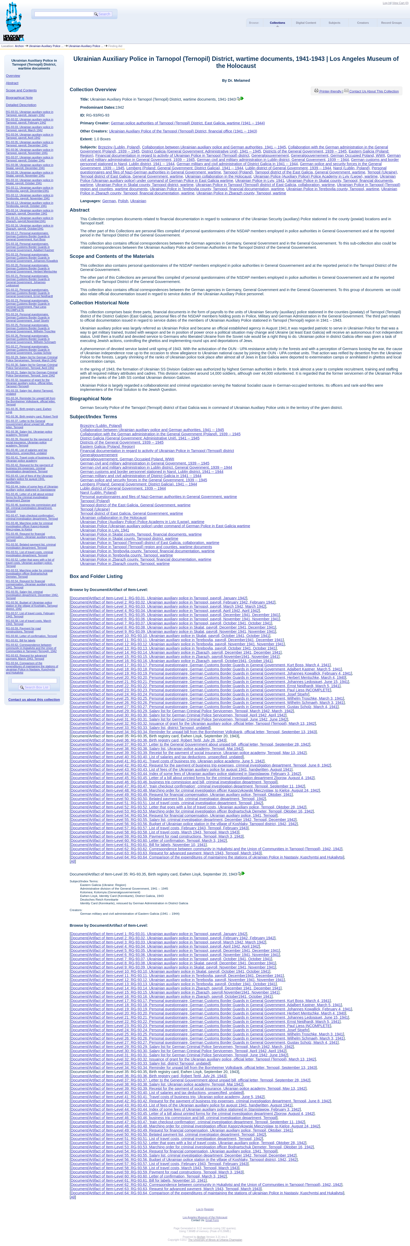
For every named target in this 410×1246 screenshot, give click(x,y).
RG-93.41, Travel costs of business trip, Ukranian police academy (30, 459)
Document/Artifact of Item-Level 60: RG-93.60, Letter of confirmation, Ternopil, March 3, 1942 (148, 840)
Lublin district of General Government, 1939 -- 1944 (288, 168)
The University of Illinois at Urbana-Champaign (215, 1239)
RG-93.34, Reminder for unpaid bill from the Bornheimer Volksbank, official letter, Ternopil (30, 401)
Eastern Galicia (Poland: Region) (107, 446)
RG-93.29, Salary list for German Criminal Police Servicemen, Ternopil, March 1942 (32, 359)
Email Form (212, 1220)
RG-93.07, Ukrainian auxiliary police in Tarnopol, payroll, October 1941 (29, 159)
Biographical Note (19, 98)
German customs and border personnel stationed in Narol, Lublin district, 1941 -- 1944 (151, 472)
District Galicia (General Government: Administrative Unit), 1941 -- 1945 (201, 151)
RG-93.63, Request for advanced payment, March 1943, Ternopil (26, 657)
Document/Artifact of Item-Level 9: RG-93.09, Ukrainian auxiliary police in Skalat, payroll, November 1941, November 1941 (173, 631)
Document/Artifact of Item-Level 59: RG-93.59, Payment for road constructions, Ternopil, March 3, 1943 (156, 836)
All (73, 861)
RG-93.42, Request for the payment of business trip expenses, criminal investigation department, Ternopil (29, 468)
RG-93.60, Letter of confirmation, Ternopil (31, 636)
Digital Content (306, 22)
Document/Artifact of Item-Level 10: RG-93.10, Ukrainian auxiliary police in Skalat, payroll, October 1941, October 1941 (170, 636)
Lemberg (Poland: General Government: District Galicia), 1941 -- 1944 (184, 168)
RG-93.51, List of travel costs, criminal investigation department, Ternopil (29, 553)
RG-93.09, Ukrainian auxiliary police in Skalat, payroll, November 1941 (29, 174)
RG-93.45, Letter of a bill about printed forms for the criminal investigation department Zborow (29, 497)
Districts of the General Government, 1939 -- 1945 (304, 151)
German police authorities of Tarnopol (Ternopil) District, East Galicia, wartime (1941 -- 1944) (188, 123)
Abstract (12, 83)
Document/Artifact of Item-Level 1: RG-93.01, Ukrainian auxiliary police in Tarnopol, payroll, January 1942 (158, 598)
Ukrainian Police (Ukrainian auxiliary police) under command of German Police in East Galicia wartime (165, 526)
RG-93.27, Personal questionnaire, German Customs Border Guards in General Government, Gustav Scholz (29, 349)
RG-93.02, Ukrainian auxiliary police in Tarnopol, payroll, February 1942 (29, 121)
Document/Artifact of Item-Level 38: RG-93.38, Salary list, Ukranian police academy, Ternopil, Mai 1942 (156, 748)
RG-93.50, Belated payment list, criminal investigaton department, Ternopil (31, 546)
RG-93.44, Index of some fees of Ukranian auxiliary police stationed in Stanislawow (32, 488)
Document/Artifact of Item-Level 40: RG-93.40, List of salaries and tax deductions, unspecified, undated (157, 757)
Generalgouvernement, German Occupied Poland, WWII (338, 155)
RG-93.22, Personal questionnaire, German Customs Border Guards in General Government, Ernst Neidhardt (29, 293)
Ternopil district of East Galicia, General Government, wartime (131, 176)
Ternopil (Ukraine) (382, 172)
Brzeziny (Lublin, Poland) (119, 147)
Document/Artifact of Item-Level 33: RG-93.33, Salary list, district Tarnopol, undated (140, 728)
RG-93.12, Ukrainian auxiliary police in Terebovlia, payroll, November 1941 (29, 197)
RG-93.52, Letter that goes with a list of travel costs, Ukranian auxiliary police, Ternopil (30, 562)
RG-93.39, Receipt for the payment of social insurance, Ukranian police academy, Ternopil (29, 442)
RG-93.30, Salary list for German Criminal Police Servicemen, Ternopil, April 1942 (32, 366)
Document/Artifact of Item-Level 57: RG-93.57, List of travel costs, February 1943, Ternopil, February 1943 (159, 828)
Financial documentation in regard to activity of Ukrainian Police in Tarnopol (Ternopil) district (172, 155)
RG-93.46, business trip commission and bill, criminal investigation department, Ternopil (31, 508)
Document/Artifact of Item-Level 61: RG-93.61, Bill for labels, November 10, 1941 (138, 845)
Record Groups (391, 22)
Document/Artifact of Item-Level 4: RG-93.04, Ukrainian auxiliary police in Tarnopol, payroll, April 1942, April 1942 (165, 610)
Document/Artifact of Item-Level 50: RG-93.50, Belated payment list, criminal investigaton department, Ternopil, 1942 (168, 799)
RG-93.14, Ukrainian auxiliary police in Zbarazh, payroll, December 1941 (29, 212)
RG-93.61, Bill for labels (21, 640)
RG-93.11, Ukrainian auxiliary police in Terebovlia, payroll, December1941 (29, 189)
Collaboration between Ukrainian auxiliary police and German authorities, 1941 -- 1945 (214, 147)
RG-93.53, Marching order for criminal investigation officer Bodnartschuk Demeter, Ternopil (29, 573)
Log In (387, 2)
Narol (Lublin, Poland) (351, 168)
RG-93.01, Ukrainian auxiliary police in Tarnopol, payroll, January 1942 (29, 113)
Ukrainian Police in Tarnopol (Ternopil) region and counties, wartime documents (146, 547)
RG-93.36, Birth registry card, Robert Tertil (32, 416)
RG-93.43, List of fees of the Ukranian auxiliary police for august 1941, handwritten (29, 479)
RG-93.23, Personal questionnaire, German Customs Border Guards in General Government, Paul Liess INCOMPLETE (28, 305)
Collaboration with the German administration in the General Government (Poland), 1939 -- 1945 (160, 434)
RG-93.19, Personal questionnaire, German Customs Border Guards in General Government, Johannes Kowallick (32, 257)
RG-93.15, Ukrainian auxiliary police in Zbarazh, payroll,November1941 (29, 219)
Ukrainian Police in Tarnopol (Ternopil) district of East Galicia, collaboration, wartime (265, 185)
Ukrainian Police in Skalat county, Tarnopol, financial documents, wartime (141, 534)
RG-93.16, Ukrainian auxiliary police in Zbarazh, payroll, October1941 (29, 227)
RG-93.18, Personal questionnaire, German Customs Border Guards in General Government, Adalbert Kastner (30, 247)
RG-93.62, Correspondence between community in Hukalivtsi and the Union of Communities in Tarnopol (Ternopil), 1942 (31, 648)
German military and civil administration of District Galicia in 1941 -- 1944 (237, 164)
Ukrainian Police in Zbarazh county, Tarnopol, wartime (241, 193)
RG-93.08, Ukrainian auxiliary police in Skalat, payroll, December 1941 (29, 166)
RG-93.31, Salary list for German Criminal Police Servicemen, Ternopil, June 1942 (32, 374)
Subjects (334, 22)
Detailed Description (21, 105)
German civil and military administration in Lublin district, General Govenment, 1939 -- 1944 (273, 160)
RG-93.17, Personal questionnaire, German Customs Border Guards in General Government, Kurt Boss (28, 236)
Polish (123, 201)
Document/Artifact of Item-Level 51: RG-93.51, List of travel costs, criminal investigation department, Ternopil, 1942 (166, 803)
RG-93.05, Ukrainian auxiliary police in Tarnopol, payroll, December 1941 (29, 144)
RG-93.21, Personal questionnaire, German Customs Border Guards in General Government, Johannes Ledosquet (28, 280)
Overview (13, 76)
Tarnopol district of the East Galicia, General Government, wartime (310, 172)
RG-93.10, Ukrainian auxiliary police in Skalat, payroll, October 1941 (29, 181)
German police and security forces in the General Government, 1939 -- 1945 (143, 480)
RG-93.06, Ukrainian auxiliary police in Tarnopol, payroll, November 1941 (29, 151)
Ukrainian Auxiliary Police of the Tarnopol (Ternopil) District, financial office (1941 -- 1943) (183, 131)
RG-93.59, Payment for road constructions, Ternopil (23, 630)
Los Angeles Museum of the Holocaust (205, 1217)
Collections (277, 22)
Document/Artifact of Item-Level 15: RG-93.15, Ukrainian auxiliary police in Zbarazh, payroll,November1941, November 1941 (174, 656)
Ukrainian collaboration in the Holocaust (218, 176)
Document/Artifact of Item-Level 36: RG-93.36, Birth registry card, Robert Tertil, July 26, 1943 (148, 740)
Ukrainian (138, 201)
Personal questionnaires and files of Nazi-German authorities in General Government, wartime (158, 497)
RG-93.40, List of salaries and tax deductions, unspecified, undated (26, 451)
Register (209, 1209)
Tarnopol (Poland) (238, 172)
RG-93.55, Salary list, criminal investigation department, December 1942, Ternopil (32, 595)
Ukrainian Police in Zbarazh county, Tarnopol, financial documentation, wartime (145, 559)
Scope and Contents (21, 90)
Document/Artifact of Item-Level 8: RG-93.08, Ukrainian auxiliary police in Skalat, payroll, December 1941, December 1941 (173, 627)
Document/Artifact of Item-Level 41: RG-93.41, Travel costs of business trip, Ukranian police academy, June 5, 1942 (167, 761)
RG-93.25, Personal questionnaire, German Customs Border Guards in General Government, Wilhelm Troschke (31, 328)
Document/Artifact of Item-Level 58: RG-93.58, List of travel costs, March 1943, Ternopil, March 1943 (154, 832)
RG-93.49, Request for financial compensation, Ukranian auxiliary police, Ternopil (31, 537)
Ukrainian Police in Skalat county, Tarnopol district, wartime (144, 185)
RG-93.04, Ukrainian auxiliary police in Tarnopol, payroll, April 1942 (29, 136)
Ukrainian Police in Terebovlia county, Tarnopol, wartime (332, 189)
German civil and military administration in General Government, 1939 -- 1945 (144, 463)
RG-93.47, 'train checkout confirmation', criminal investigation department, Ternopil (32, 517)
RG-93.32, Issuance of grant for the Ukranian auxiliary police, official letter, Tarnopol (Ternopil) (29, 383)
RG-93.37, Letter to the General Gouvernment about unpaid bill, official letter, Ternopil (29, 424)
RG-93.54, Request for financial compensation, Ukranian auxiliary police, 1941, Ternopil (31, 584)
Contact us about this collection (34, 700)
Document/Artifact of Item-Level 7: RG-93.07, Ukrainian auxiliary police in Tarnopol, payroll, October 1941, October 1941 (171, 623)
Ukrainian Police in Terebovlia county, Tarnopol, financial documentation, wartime (217, 189)
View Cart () (400, 2)
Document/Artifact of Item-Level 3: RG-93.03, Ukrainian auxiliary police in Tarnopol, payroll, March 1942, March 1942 (168, 606)
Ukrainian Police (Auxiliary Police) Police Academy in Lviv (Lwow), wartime (315, 176)
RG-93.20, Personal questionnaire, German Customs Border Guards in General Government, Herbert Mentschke (31, 268)
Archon (19, 46)
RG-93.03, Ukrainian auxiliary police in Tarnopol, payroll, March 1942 (29, 128)
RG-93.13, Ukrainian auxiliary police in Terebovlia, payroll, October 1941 (29, 204)
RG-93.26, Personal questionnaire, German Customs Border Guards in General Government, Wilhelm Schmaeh (31, 339)
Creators (363, 22)
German (109, 201)
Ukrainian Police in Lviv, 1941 (259, 180)
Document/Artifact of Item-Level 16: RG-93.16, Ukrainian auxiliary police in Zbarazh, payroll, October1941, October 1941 (171, 661)
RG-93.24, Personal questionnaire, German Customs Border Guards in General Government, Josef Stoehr (28, 317)
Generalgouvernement (270, 155)
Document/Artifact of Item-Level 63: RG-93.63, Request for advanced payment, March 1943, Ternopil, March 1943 (165, 853)
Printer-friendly (331, 91)
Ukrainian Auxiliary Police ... (46, 46)
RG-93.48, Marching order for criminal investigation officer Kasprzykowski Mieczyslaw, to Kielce (29, 526)
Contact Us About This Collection (374, 91)
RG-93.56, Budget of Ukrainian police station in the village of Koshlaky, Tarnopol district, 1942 (32, 605)
